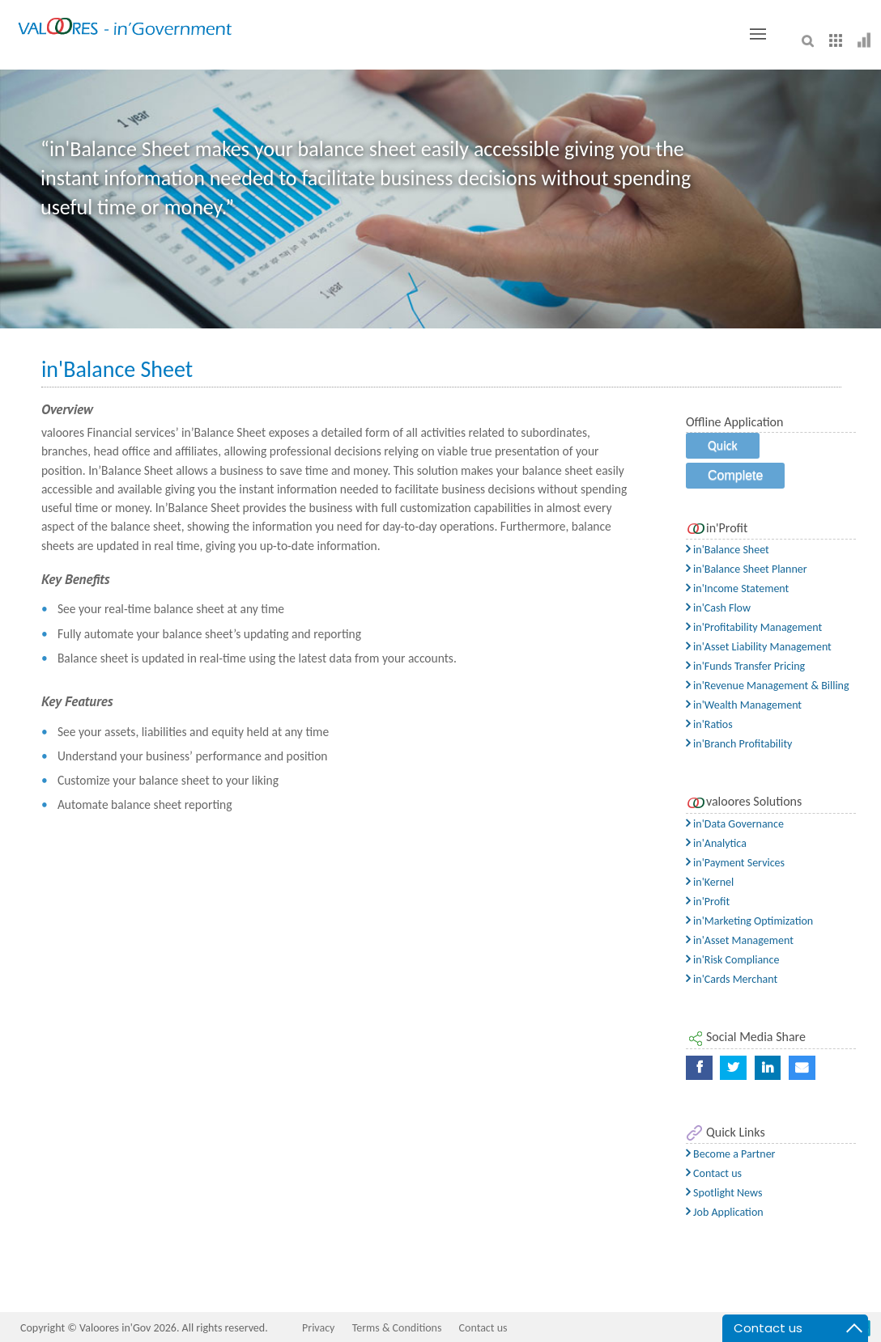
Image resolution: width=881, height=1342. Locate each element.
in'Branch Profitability (739, 744)
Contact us (714, 1173)
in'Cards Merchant (731, 979)
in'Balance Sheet (727, 550)
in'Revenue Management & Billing (767, 685)
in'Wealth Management (744, 705)
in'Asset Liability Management (759, 647)
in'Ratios (709, 724)
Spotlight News (724, 1193)
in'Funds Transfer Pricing (745, 666)
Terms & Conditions (397, 1328)
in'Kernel (710, 882)
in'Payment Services (735, 863)
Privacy (318, 1328)
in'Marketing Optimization (749, 921)
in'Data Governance (735, 824)
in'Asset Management (740, 940)
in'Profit (708, 901)
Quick (723, 445)
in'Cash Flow (718, 608)
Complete (735, 475)
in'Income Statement (737, 588)
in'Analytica (716, 843)
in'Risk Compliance (732, 960)
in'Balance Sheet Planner (746, 569)
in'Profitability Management (754, 627)
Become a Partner (731, 1154)
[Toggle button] (758, 34)
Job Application (725, 1212)
